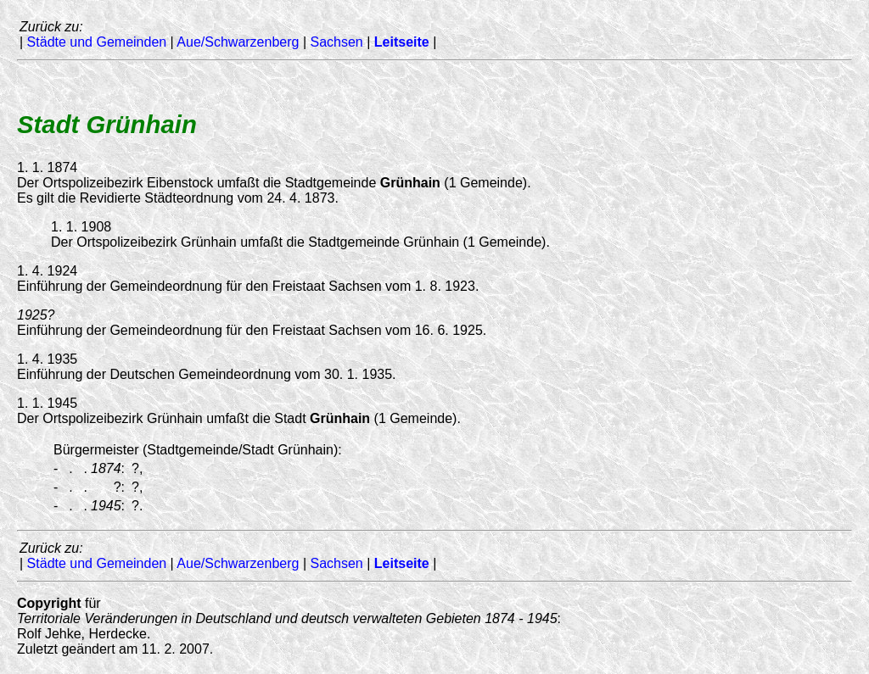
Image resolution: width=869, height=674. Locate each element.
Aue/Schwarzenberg (238, 42)
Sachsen (336, 42)
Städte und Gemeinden (97, 42)
